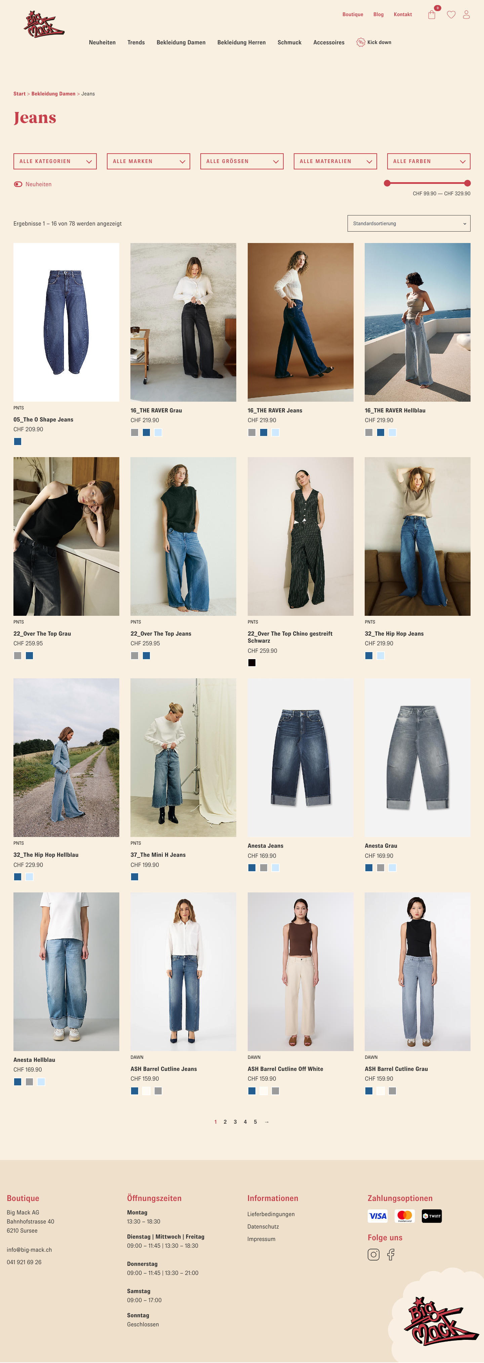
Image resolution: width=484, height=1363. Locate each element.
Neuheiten (102, 42)
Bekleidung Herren (241, 42)
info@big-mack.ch (29, 1250)
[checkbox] (32, 184)
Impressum (261, 1239)
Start (19, 94)
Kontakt (403, 14)
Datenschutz (263, 1227)
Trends (136, 42)
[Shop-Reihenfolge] (409, 223)
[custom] (373, 1255)
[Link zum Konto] (451, 14)
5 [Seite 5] (255, 1122)
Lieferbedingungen (271, 1214)
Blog (378, 14)
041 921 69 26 (24, 1262)
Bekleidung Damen (181, 42)
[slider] (387, 183)
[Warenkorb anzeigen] (430, 14)
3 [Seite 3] (235, 1122)
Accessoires (329, 42)
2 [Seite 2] (225, 1122)
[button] (55, 161)
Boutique (352, 14)
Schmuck (289, 42)
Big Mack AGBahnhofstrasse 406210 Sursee (30, 1222)
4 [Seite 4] (245, 1122)
